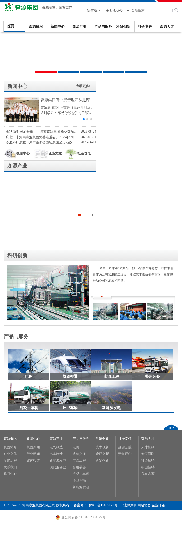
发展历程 (10, 381)
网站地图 (144, 426)
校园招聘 (148, 388)
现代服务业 (58, 388)
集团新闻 (33, 368)
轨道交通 (70, 297)
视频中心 (17, 153)
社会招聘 (148, 381)
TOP (171, 348)
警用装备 (152, 297)
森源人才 (167, 27)
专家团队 (148, 374)
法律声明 (129, 426)
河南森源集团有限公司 (39, 9)
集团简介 (10, 368)
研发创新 (102, 381)
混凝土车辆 (28, 328)
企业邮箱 (158, 426)
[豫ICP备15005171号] (105, 426)
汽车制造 (56, 374)
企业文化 (46, 153)
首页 (10, 26)
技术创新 (102, 368)
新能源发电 (111, 328)
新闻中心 (57, 27)
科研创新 (123, 27)
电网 (29, 297)
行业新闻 (33, 374)
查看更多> (76, 86)
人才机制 (148, 368)
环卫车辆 (70, 328)
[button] (76, 119)
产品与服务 (103, 27)
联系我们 (10, 388)
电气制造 (56, 368)
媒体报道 (33, 381)
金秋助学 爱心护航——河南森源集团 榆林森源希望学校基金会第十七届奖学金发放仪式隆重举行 (39, 131)
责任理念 (125, 374)
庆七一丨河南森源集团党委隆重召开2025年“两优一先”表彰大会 (39, 137)
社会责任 (145, 27)
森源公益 (125, 368)
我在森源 (148, 394)
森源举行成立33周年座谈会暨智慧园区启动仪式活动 (39, 142)
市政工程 (111, 297)
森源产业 (79, 27)
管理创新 (102, 374)
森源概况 (36, 27)
